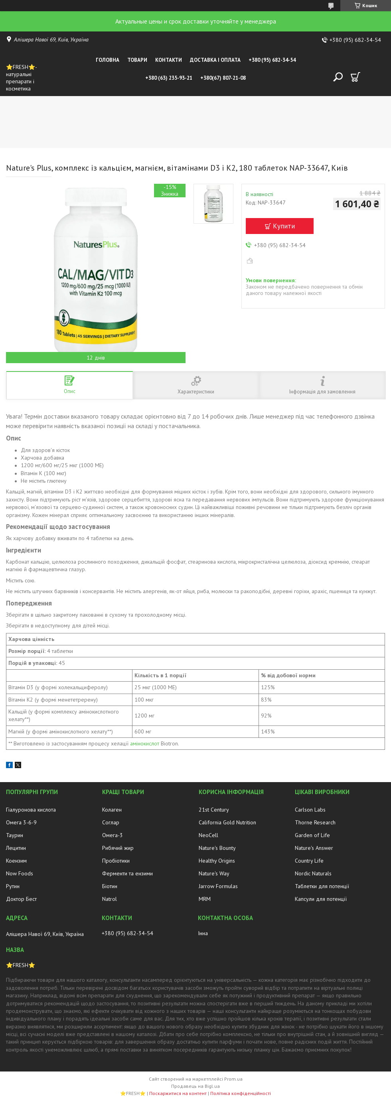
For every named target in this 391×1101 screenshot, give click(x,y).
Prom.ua (233, 1079)
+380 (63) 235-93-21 (168, 78)
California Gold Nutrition (227, 822)
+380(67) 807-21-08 (223, 78)
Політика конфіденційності (240, 1093)
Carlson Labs (310, 809)
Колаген (112, 809)
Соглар (110, 822)
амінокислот (144, 743)
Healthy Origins (217, 860)
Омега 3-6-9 (21, 822)
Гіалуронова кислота (31, 809)
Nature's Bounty (217, 847)
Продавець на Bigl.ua (195, 1086)
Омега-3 (112, 835)
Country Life (309, 860)
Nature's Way (214, 873)
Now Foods (19, 873)
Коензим (16, 860)
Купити (284, 226)
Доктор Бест (21, 898)
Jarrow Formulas (218, 886)
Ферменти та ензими (127, 873)
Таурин (14, 835)
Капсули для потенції (321, 898)
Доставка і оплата (215, 60)
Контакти (168, 60)
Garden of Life (312, 835)
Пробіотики (116, 860)
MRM (205, 898)
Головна (107, 60)
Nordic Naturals (313, 873)
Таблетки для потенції (322, 886)
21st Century (214, 809)
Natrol (109, 898)
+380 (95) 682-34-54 (272, 60)
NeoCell (208, 835)
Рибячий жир (118, 847)
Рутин (13, 886)
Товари (137, 60)
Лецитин (16, 847)
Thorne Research (315, 822)
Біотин (109, 886)
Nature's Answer (314, 847)
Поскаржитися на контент (178, 1093)
